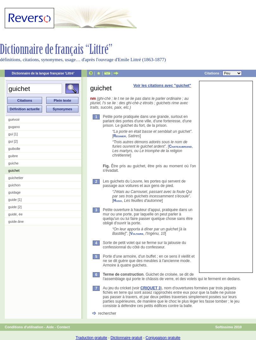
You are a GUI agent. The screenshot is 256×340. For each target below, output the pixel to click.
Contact (63, 327)
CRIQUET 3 (150, 288)
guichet (13, 170)
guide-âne (16, 221)
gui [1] (13, 134)
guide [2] (15, 207)
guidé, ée (15, 214)
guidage (14, 192)
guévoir (14, 119)
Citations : (223, 73)
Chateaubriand (180, 146)
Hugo (117, 200)
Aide (50, 327)
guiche (13, 163)
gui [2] (13, 141)
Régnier (119, 136)
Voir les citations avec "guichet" (162, 85)
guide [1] (15, 200)
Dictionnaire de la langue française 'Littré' (43, 73)
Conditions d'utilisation (24, 327)
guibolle (14, 149)
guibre (13, 156)
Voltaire (136, 233)
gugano (14, 127)
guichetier (15, 178)
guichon (14, 185)
